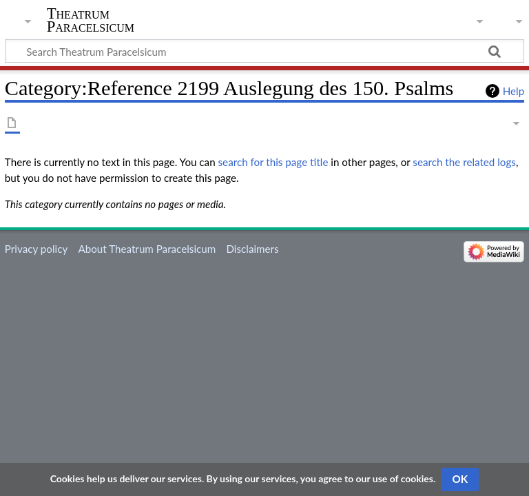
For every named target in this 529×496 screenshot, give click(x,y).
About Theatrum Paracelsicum (147, 248)
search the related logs (464, 162)
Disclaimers (252, 248)
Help (513, 91)
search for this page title (273, 162)
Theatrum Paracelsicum (90, 20)
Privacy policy (36, 248)
